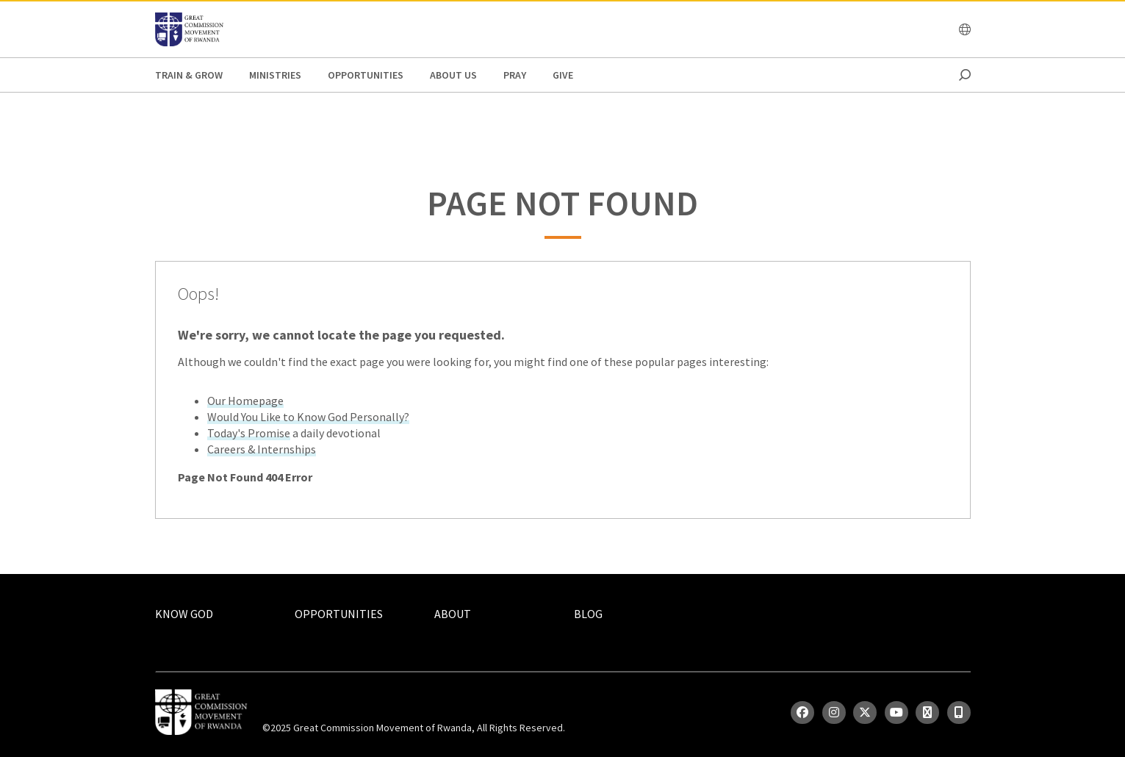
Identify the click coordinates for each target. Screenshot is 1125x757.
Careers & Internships (261, 449)
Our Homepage (245, 400)
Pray (514, 75)
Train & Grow (189, 75)
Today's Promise (248, 433)
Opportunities (365, 75)
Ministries (275, 75)
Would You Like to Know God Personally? (308, 416)
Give (563, 75)
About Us (453, 75)
